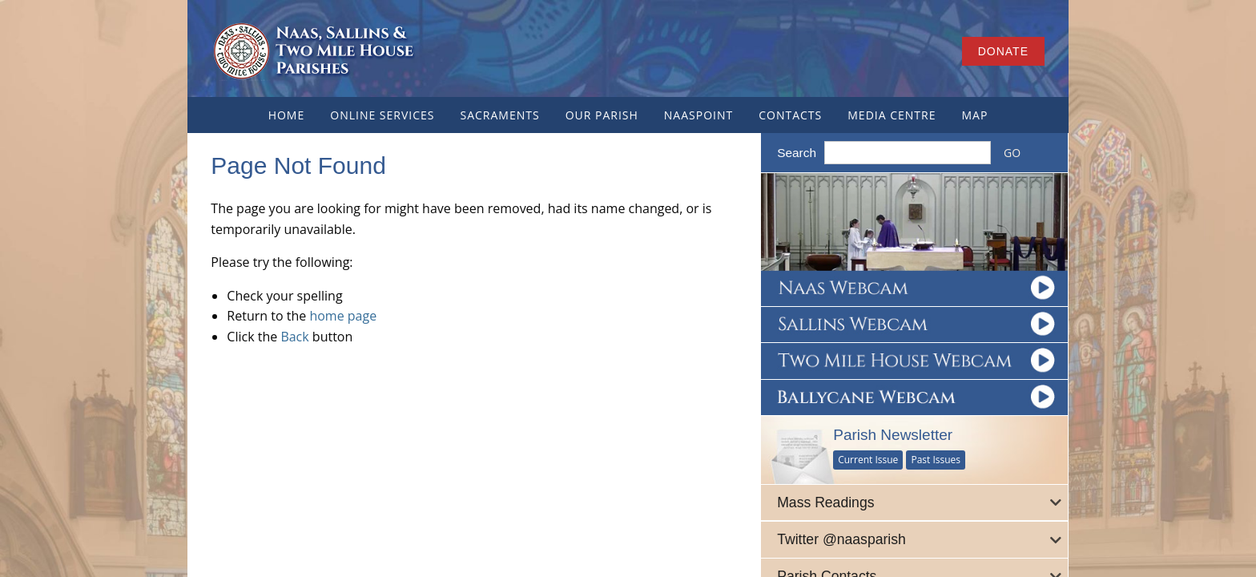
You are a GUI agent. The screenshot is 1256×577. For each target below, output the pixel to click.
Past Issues (937, 459)
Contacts (790, 115)
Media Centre (891, 115)
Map (974, 115)
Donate (1003, 51)
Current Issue (869, 459)
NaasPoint (698, 115)
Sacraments (499, 115)
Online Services (382, 115)
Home (286, 115)
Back (295, 336)
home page (343, 316)
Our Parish (602, 115)
